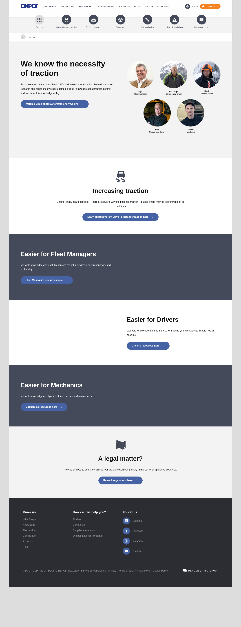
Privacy (112, 610)
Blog (25, 587)
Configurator (30, 576)
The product (29, 570)
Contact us (79, 565)
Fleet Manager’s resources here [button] (47, 280)
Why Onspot (30, 559)
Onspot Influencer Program (88, 576)
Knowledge (29, 565)
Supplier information (84, 570)
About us (28, 581)
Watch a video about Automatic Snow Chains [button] (55, 104)
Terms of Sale (125, 610)
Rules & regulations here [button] (120, 520)
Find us (77, 559)
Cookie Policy (160, 610)
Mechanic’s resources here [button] (44, 430)
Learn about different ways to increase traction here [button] (120, 217)
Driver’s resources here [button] (148, 357)
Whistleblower (143, 610)
